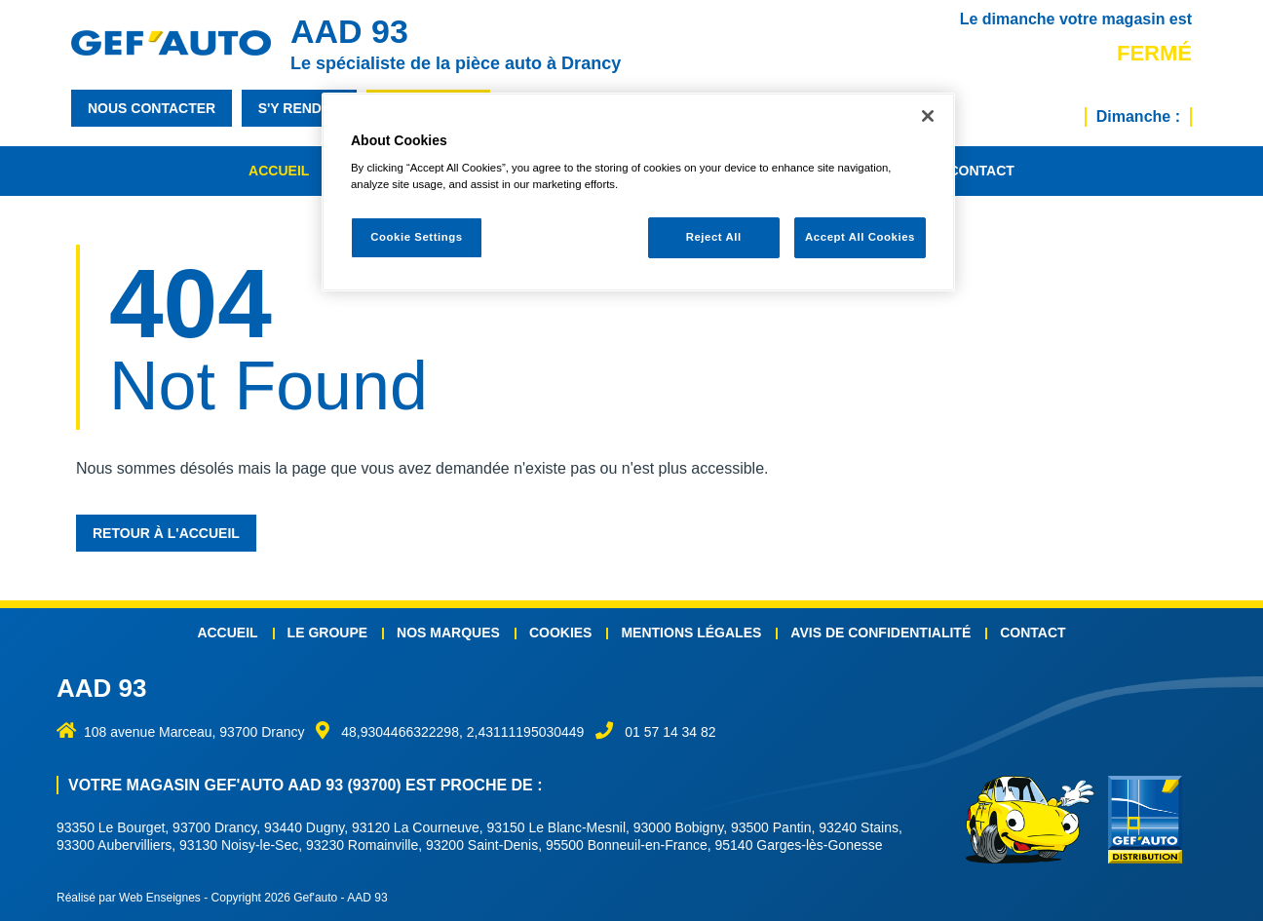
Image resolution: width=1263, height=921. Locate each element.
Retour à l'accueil (166, 533)
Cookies (561, 632)
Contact (981, 170)
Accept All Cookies (860, 237)
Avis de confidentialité (880, 632)
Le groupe (327, 632)
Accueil (279, 170)
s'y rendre (299, 108)
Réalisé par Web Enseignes (129, 897)
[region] (638, 192)
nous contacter (151, 108)
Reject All (714, 237)
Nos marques (448, 632)
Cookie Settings (416, 237)
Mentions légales (691, 632)
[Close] (927, 116)
